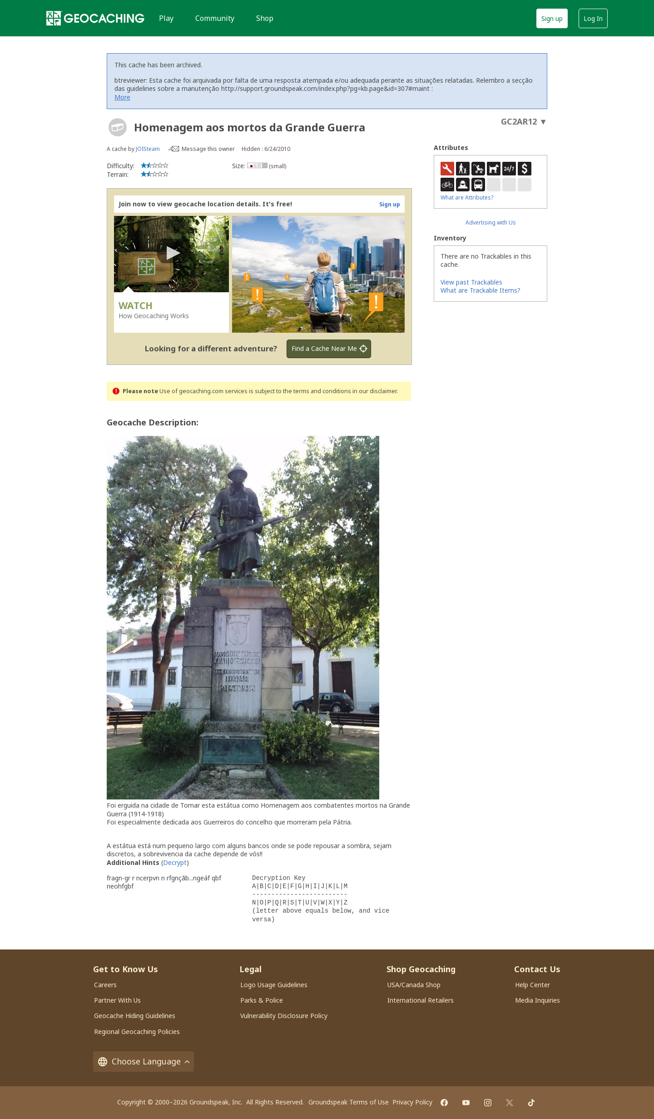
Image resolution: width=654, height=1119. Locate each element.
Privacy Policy (412, 1102)
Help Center (532, 984)
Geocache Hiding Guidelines (134, 1015)
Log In (593, 18)
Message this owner (208, 149)
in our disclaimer (374, 391)
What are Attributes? (467, 197)
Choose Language (143, 1061)
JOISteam (148, 149)
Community (214, 18)
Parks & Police (261, 1000)
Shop (264, 18)
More (122, 97)
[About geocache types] (118, 127)
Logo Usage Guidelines (273, 984)
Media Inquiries (537, 1000)
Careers (105, 984)
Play (166, 18)
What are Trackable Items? (480, 290)
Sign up (552, 18)
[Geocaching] (95, 18)
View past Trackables (471, 282)
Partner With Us (117, 1000)
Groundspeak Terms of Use (348, 1102)
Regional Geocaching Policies (137, 1031)
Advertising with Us (491, 222)
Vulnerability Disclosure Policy (283, 1015)
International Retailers (420, 1000)
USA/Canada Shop (414, 984)
